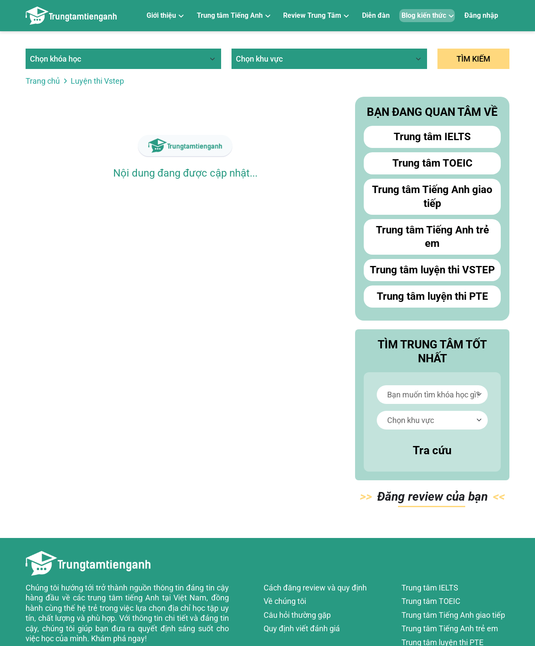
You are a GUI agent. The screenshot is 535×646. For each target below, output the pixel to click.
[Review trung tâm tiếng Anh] (71, 15)
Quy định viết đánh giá (302, 628)
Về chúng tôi (285, 601)
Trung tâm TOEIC (432, 163)
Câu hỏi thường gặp (297, 615)
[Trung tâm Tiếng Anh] (233, 15)
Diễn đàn (376, 15)
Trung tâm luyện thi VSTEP (432, 270)
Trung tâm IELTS (432, 137)
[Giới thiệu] (165, 15)
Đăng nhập (481, 15)
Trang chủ (43, 80)
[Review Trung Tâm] (315, 15)
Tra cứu (432, 450)
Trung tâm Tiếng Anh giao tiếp (432, 196)
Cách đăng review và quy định (315, 587)
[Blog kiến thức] (427, 15)
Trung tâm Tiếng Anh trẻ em (432, 236)
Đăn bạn (432, 498)
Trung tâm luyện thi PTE (432, 296)
